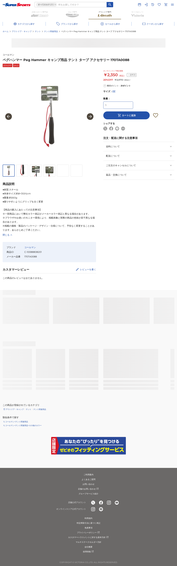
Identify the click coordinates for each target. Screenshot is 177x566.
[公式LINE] (101, 509)
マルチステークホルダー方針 (88, 542)
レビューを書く (88, 269)
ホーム (6, 31)
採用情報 (88, 551)
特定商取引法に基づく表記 (88, 523)
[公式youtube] (117, 503)
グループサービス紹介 (88, 493)
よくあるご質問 (88, 479)
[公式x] (93, 503)
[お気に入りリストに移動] (159, 5)
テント (38, 31)
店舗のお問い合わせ (88, 489)
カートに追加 (126, 115)
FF (114, 91)
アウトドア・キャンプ (22, 31)
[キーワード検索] (110, 4)
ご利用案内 (88, 474)
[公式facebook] (101, 503)
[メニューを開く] (172, 4)
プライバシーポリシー (88, 532)
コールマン (8, 54)
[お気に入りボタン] (155, 115)
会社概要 (88, 547)
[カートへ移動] (166, 5)
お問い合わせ (88, 484)
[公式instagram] (109, 503)
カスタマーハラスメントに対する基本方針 (88, 537)
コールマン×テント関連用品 (16, 422)
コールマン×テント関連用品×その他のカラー (23, 425)
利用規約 (88, 518)
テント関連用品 (51, 31)
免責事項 (88, 528)
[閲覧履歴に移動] (152, 4)
